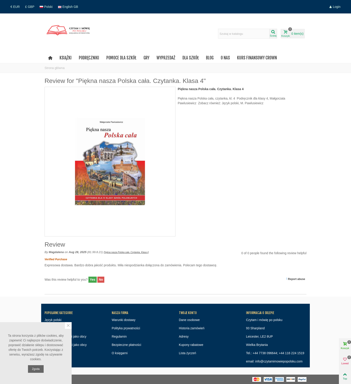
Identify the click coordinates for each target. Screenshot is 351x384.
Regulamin (119, 336)
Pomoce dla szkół (121, 58)
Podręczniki (89, 58)
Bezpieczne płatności (126, 345)
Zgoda (36, 369)
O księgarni (120, 353)
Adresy (184, 336)
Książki (66, 58)
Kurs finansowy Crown (257, 58)
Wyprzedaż (165, 58)
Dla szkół (190, 58)
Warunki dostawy (123, 320)
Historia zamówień (191, 328)
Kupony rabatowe (191, 345)
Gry (146, 58)
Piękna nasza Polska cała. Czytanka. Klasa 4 (126, 252)
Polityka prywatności (126, 328)
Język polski (53, 320)
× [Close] (68, 325)
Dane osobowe (189, 320)
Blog (210, 58)
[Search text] (243, 33)
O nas (225, 58)
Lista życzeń (187, 353)
